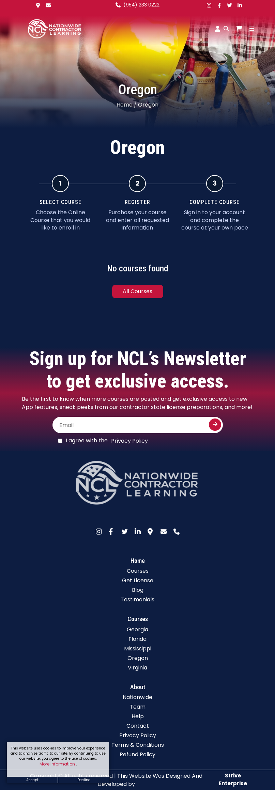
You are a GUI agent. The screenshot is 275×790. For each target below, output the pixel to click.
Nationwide (137, 697)
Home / (127, 105)
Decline (83, 780)
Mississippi (137, 648)
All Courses (137, 291)
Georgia (137, 629)
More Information (58, 764)
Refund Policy (137, 754)
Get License (137, 580)
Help (138, 716)
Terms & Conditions (137, 745)
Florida (137, 639)
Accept (32, 780)
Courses (138, 571)
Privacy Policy (129, 441)
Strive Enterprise (233, 779)
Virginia (137, 668)
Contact (137, 726)
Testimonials (137, 599)
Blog (137, 590)
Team (138, 707)
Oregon (137, 658)
